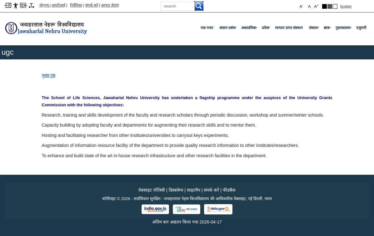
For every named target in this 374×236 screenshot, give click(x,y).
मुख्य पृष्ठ (49, 75)
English (346, 6)
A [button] (316, 6)
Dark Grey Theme (329, 6)
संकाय (315, 29)
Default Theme (335, 6)
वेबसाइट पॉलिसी (151, 190)
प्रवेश (267, 29)
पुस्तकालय (344, 29)
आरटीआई (58, 5)
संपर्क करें (91, 5)
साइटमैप (193, 190)
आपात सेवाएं (110, 5)
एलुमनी (361, 28)
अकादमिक (250, 29)
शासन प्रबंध (228, 29)
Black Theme (324, 6)
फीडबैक (229, 190)
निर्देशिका (76, 5)
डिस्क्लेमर (176, 190)
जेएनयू (44, 5)
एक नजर (207, 28)
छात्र (327, 29)
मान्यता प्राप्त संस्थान (289, 28)
